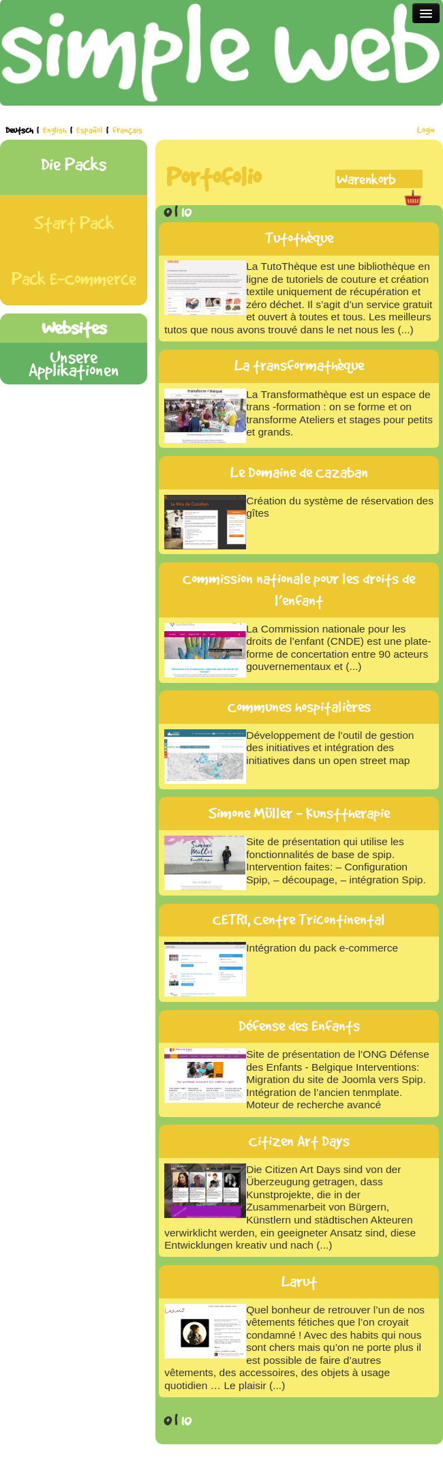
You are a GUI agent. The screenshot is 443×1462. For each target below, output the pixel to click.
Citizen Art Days (299, 1141)
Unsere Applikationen (74, 363)
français (127, 130)
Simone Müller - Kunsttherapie (299, 813)
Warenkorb (366, 179)
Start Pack (74, 222)
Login (426, 130)
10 (186, 211)
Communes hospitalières (299, 706)
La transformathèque (299, 365)
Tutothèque (299, 237)
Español (90, 130)
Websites (74, 327)
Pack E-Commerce (74, 278)
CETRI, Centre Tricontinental (299, 919)
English (55, 130)
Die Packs (73, 164)
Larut (299, 1281)
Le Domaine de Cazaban (299, 472)
